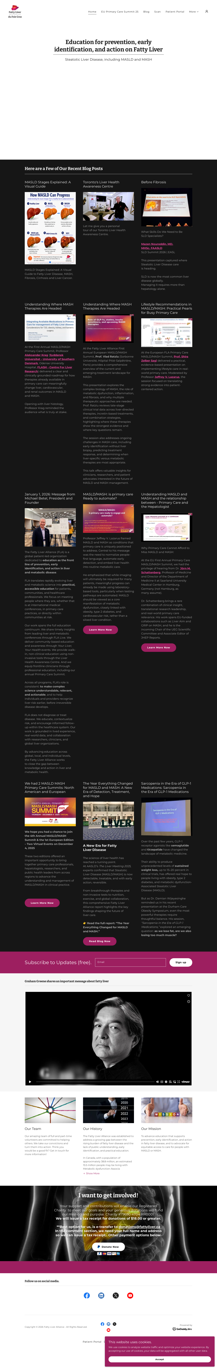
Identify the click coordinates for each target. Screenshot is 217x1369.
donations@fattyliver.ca (139, 1227)
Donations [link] (111, 1341)
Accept (183, 1358)
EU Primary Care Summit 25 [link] (119, 16)
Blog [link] (146, 16)
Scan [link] (157, 16)
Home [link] (92, 16)
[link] (15, 16)
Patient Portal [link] (175, 16)
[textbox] (130, 962)
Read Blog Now (99, 941)
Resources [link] (127, 1341)
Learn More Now (100, 629)
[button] (194, 16)
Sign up (181, 962)
